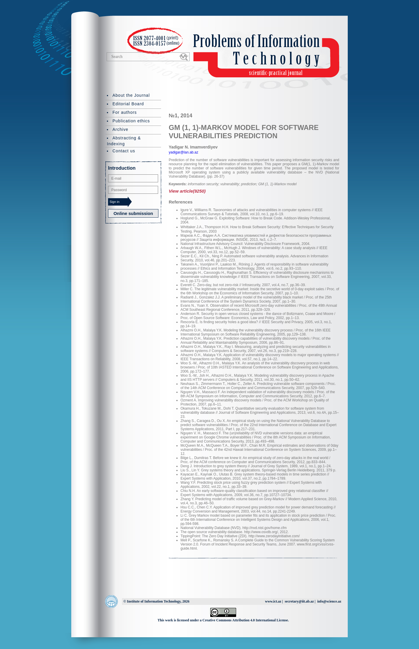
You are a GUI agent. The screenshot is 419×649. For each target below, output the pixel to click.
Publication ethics (131, 121)
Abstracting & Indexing (124, 141)
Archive (120, 129)
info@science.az (329, 601)
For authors (124, 112)
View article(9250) (187, 190)
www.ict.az (273, 601)
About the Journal (131, 95)
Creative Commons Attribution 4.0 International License (245, 620)
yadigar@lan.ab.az (183, 152)
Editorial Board (128, 103)
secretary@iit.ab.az (299, 601)
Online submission (133, 213)
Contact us (123, 151)
